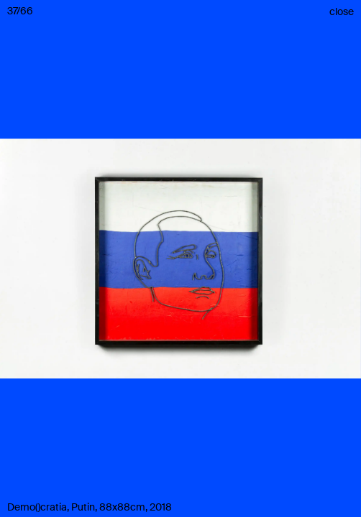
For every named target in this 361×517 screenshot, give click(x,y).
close (341, 11)
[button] (180, 258)
